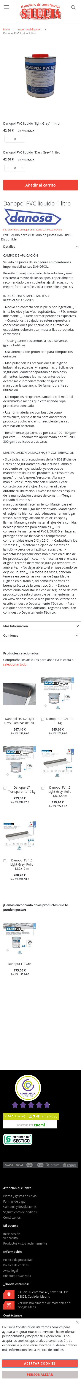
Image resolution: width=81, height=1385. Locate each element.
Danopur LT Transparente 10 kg (21, 789)
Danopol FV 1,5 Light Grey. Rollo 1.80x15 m (21, 864)
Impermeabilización (29, 29)
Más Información (15, 626)
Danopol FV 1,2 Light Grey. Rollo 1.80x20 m (59, 791)
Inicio (6, 29)
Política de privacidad (18, 1260)
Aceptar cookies (40, 1363)
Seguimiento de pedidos (20, 1212)
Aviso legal (10, 1270)
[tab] (40, 246)
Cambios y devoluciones (20, 1207)
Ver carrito (10, 1238)
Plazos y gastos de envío (20, 1196)
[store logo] (40, 11)
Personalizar (40, 1374)
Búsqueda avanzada (17, 1276)
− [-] (7, 138)
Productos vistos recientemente (25, 1243)
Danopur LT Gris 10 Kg (59, 721)
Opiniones (10, 635)
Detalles (9, 246)
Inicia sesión (11, 1234)
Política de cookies (16, 1265)
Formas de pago (14, 1201)
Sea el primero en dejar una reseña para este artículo (32, 229)
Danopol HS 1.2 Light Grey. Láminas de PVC (19, 721)
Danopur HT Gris (19, 964)
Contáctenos (12, 1217)
